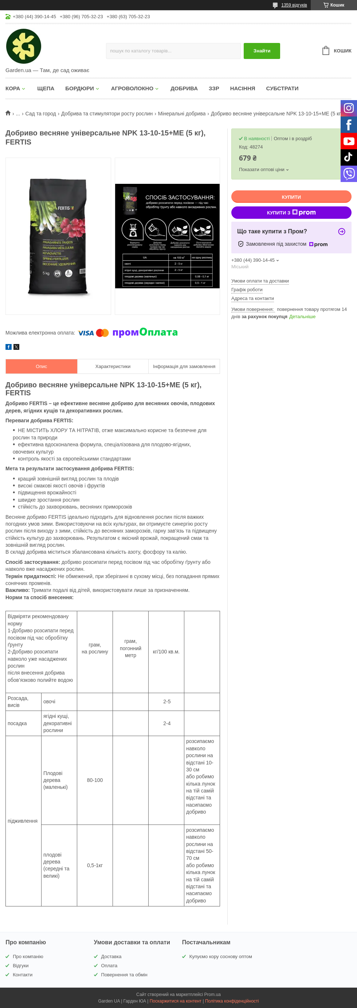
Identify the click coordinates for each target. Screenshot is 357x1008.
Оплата (109, 965)
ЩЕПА (45, 88)
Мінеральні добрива (182, 113)
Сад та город (41, 113)
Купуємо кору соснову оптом (220, 956)
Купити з (291, 212)
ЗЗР (214, 88)
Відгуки (20, 965)
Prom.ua (212, 994)
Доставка (111, 956)
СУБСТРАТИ (282, 88)
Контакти (22, 974)
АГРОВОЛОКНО (132, 88)
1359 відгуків (294, 5)
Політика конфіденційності (232, 1001)
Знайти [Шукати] (262, 51)
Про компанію (28, 956)
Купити (291, 197)
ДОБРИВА (184, 88)
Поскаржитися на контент (175, 1001)
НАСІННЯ (242, 88)
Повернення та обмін (124, 974)
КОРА (12, 88)
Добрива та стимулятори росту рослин (107, 113)
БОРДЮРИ (79, 88)
